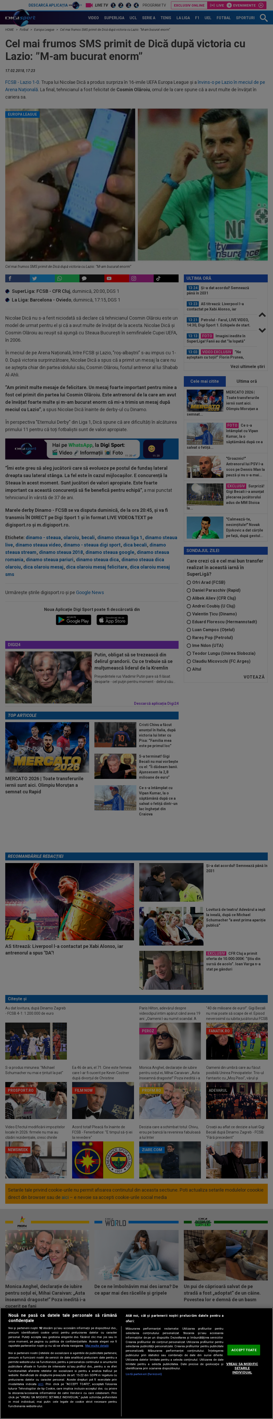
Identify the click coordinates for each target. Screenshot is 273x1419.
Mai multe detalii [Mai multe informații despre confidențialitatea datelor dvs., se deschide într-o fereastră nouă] (97, 1345)
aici (40, 1384)
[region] (136, 1363)
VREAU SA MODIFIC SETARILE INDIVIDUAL (242, 1368)
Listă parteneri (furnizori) (144, 1374)
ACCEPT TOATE (243, 1350)
